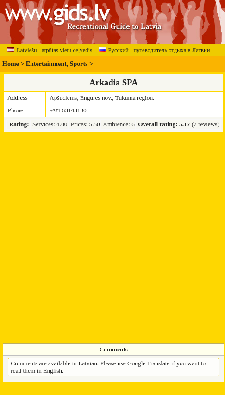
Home (10, 63)
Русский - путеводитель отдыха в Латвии (154, 50)
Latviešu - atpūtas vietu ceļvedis (49, 50)
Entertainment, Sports (57, 63)
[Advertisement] (97, 238)
